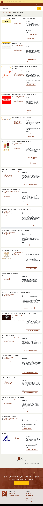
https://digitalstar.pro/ (7, 196)
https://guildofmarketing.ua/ (9, 214)
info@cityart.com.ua (17, 122)
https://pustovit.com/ (17, 148)
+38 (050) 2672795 (7, 400)
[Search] (19, 8)
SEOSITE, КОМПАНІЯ (8, 335)
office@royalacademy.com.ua (19, 319)
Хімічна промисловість (32, 452)
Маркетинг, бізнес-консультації (33, 35)
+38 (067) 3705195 (17, 317)
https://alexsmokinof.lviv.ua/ (9, 341)
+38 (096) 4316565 (17, 254)
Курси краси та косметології (33, 330)
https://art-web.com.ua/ (8, 176)
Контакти (28, 491)
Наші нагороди (29, 496)
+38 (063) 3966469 (17, 73)
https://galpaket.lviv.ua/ (18, 50)
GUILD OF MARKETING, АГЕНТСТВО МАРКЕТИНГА (16, 209)
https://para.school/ (17, 23)
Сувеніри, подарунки (31, 268)
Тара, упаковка (30, 61)
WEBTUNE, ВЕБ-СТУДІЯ (8, 377)
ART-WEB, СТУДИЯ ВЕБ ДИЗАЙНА (12, 169)
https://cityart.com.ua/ (18, 123)
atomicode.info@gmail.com (19, 74)
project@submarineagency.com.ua (10, 359)
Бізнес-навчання (30, 38)
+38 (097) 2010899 (7, 276)
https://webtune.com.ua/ (8, 383)
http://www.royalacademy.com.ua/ (19, 320)
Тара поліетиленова (31, 59)
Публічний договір (29, 495)
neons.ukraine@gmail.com (8, 278)
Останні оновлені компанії (14, 495)
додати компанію (21, 483)
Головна (3, 12)
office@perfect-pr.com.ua (8, 296)
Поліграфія (29, 110)
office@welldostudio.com (8, 402)
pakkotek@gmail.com (18, 100)
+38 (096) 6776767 (7, 233)
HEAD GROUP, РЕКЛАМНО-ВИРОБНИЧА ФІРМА (15, 230)
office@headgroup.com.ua (8, 234)
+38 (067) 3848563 (17, 121)
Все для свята (30, 266)
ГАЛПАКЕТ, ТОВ (16, 43)
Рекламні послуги (30, 84)
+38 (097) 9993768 (17, 98)
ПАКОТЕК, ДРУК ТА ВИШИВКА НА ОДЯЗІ (24, 94)
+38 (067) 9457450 (17, 145)
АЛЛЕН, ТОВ (5, 433)
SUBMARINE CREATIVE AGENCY (11, 355)
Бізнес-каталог (9, 12)
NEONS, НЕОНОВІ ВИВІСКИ (10, 273)
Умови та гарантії (29, 498)
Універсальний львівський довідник (14, 1)
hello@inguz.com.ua (7, 420)
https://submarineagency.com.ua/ (10, 361)
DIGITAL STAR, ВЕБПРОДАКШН (11, 189)
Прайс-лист (28, 500)
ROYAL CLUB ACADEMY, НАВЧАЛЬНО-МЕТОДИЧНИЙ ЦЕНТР (19, 313)
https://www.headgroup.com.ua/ (9, 235)
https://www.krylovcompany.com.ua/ (19, 75)
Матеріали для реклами (32, 449)
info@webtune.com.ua (8, 382)
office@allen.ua (16, 438)
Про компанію (28, 493)
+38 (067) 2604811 (7, 358)
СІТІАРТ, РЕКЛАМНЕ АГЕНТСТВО (21, 118)
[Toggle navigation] (40, 4)
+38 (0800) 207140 (7, 212)
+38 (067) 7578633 (17, 47)
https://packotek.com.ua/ (18, 101)
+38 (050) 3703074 (7, 419)
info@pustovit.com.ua (18, 147)
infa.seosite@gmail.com (8, 340)
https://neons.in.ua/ (7, 279)
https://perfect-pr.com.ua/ (8, 297)
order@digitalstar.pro (7, 195)
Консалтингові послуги (28, 308)
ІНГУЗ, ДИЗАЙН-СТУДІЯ (9, 416)
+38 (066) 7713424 (7, 174)
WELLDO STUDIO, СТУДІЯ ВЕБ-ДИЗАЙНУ (13, 397)
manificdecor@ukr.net (18, 255)
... (29, 54)
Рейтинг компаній (12, 493)
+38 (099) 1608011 (7, 193)
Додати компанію (12, 496)
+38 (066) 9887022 (7, 295)
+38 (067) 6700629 (17, 437)
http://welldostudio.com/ (8, 403)
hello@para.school (17, 22)
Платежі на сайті (29, 501)
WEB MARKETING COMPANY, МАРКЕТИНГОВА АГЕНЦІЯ (25, 67)
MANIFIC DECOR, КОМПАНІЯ (10, 250)
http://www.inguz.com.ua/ (8, 421)
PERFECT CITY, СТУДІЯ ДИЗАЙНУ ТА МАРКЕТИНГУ (16, 141)
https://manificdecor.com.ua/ (19, 257)
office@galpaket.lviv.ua (18, 49)
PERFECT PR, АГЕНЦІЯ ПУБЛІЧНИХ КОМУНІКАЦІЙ (16, 292)
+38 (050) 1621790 (7, 338)
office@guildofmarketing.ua (9, 213)
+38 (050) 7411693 (17, 20)
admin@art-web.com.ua (8, 175)
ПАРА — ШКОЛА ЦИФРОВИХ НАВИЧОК (23, 18)
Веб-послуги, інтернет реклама (33, 87)
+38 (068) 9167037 (7, 381)
